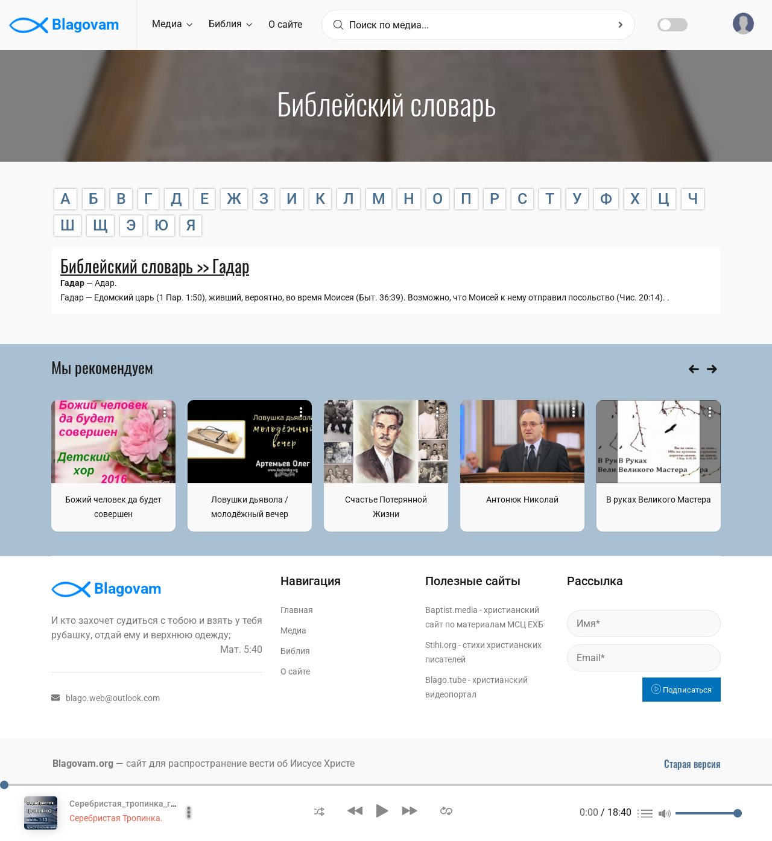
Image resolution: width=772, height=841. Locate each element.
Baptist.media (451, 610)
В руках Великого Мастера (658, 499)
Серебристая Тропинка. (116, 818)
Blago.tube (445, 680)
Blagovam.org (82, 763)
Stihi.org (441, 645)
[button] (319, 810)
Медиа (172, 24)
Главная (296, 610)
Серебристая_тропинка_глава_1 (133, 803)
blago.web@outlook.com (105, 698)
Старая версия (692, 764)
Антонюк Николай (522, 499)
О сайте (285, 24)
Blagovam (64, 25)
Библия (230, 24)
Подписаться (681, 689)
